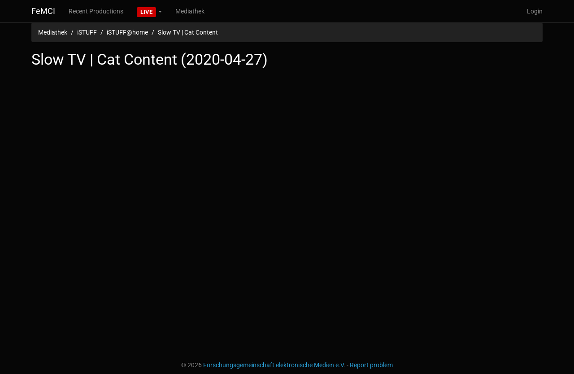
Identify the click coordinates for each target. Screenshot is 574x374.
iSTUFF (87, 32)
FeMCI (43, 11)
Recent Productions (96, 11)
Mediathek (189, 11)
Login (535, 11)
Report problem (371, 365)
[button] (149, 11)
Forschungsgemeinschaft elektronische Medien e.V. (274, 365)
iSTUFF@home (127, 32)
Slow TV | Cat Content (188, 32)
